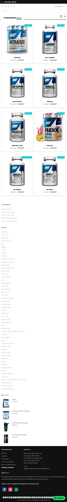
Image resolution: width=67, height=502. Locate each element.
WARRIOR (4, 358)
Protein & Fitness (6, 209)
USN (2, 280)
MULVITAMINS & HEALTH (8, 218)
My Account (59, 6)
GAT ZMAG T (49, 189)
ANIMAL (3, 247)
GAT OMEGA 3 (17, 189)
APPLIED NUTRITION (7, 343)
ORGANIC (4, 310)
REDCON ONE (5, 328)
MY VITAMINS (5, 337)
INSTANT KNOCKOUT (8, 298)
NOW (3, 340)
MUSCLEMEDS (5, 283)
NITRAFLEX (17, 57)
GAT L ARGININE (49, 57)
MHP (2, 325)
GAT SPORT (5, 286)
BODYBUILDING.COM (7, 268)
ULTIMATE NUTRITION (8, 259)
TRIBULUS (50, 101)
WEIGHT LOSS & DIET (8, 215)
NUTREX (4, 256)
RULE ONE (4, 316)
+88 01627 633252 (33, 463)
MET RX (3, 361)
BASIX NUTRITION (6, 367)
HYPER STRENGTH (7, 374)
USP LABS (4, 295)
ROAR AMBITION (6, 322)
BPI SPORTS (5, 274)
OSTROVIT (4, 364)
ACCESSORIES (5, 307)
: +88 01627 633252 (8, 2)
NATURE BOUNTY (7, 386)
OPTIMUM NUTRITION (8, 262)
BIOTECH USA (5, 292)
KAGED (3, 371)
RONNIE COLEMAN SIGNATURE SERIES (13, 380)
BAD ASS (4, 349)
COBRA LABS (5, 301)
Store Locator (7, 467)
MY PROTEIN (5, 271)
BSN (2, 244)
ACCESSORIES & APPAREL (9, 221)
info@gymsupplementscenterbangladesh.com (37, 468)
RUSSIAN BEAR (6, 304)
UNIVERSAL (5, 238)
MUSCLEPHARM (6, 241)
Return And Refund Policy (8, 464)
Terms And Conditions (7, 461)
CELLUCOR (4, 235)
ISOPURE (4, 253)
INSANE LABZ (5, 319)
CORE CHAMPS (6, 352)
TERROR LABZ (5, 346)
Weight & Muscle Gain (8, 212)
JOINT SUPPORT (17, 101)
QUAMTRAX (5, 313)
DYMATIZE (4, 232)
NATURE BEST (5, 289)
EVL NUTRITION (6, 277)
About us (3, 453)
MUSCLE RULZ (6, 355)
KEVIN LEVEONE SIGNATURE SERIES (12, 331)
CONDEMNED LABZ (7, 389)
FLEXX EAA (50, 145)
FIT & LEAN (4, 377)
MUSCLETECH (5, 265)
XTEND (3, 250)
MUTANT (4, 334)
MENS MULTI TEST (17, 145)
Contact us (4, 456)
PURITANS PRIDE (6, 383)
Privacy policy (5, 459)
